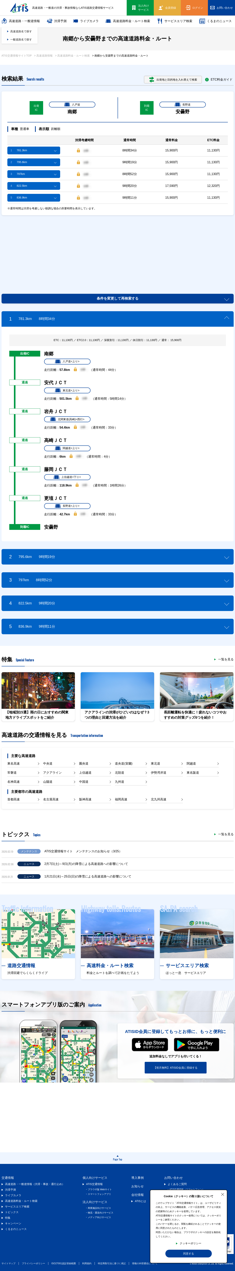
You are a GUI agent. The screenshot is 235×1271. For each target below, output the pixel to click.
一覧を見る (226, 659)
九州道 (119, 781)
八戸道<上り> (67, 361)
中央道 (47, 763)
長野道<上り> (67, 506)
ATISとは (140, 1201)
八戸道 (72, 104)
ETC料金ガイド (218, 80)
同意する (188, 1253)
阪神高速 (85, 799)
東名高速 (13, 763)
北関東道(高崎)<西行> (67, 419)
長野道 (183, 104)
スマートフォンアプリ (99, 1194)
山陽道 (47, 781)
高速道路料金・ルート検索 (128, 21)
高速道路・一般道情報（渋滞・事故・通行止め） (35, 1184)
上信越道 (85, 772)
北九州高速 (158, 799)
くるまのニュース (215, 21)
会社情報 (137, 1194)
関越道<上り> (67, 448)
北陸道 (119, 772)
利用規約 (86, 1263)
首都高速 (13, 799)
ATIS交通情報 (94, 1184)
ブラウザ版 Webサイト (100, 1189)
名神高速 (13, 781)
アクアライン (52, 772)
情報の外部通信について (145, 1263)
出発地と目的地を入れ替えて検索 (173, 79)
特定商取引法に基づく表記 (112, 1263)
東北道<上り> (67, 390)
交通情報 (8, 1177)
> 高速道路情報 (43, 55)
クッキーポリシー (190, 1243)
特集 (7, 1217)
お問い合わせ (173, 1177)
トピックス (12, 1212)
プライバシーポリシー (33, 1263)
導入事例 (137, 1177)
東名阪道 (193, 772)
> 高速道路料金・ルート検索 (72, 55)
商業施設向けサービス (99, 1208)
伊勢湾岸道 (158, 772)
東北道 (155, 763)
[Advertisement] (117, 250)
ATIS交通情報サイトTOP (17, 55)
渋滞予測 (57, 21)
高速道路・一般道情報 (21, 21)
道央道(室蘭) (123, 763)
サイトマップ (8, 1263)
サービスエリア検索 (174, 21)
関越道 (191, 763)
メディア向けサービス (99, 1217)
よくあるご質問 (177, 1184)
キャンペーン (13, 1223)
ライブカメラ (86, 21)
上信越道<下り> (67, 477)
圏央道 (83, 763)
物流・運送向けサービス (100, 1212)
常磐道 (12, 772)
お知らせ (137, 1186)
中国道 (83, 781)
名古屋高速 (51, 799)
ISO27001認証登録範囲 (63, 1263)
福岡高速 (121, 799)
